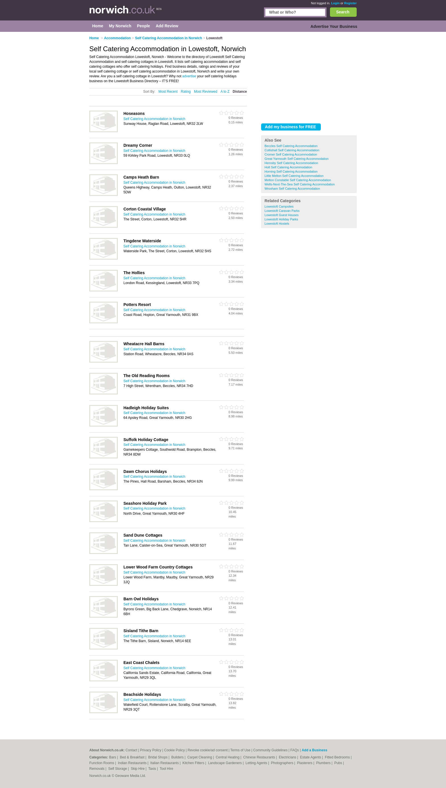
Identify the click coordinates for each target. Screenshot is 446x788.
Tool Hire (166, 769)
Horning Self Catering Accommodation (291, 171)
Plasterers (305, 763)
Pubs (338, 763)
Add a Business (314, 750)
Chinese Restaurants (259, 757)
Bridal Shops (158, 757)
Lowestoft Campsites (279, 206)
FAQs (294, 750)
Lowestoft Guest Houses (282, 215)
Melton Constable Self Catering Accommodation (298, 180)
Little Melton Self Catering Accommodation (294, 175)
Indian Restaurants (133, 763)
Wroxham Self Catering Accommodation (292, 188)
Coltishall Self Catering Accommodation (292, 150)
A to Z (224, 92)
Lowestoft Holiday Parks (281, 219)
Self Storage (118, 769)
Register (350, 3)
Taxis (152, 769)
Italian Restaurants (164, 763)
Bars (113, 757)
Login (335, 3)
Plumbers (323, 763)
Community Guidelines (270, 750)
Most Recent (167, 92)
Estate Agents (311, 757)
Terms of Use (240, 750)
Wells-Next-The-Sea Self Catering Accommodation (300, 184)
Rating (186, 92)
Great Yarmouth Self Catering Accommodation (297, 158)
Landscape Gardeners (225, 763)
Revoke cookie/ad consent (207, 750)
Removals (97, 769)
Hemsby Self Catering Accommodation (291, 163)
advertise (189, 76)
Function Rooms (102, 763)
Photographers (282, 763)
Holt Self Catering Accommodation (288, 167)
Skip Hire (138, 769)
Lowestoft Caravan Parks (282, 210)
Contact (131, 750)
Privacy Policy (151, 750)
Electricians (288, 757)
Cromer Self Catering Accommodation (291, 154)
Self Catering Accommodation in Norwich (154, 119)
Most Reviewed (205, 92)
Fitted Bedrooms (338, 757)
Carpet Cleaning (200, 757)
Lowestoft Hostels (277, 223)
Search (343, 12)
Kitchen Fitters (194, 763)
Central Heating (228, 757)
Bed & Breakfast (132, 757)
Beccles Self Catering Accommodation (291, 146)
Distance (240, 92)
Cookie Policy (174, 750)
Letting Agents (256, 763)
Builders (178, 757)
